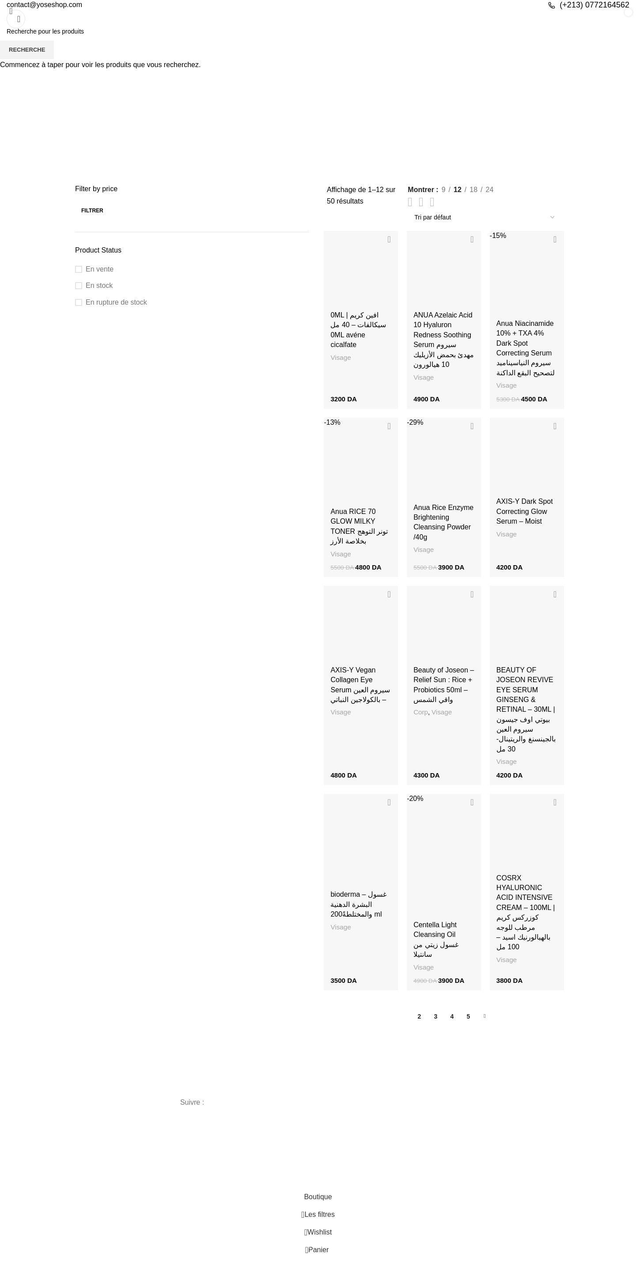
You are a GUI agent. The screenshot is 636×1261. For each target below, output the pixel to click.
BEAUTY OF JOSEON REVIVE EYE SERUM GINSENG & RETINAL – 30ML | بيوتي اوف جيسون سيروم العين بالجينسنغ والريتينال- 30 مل (526, 712)
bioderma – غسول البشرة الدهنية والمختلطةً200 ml (357, 909)
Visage (339, 358)
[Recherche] (16, 19)
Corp (420, 715)
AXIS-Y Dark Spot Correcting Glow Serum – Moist (525, 513)
